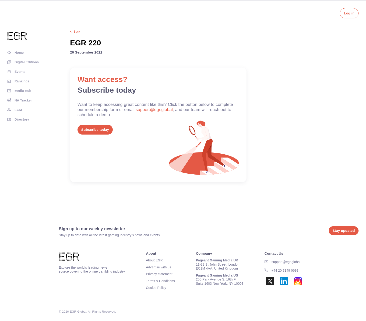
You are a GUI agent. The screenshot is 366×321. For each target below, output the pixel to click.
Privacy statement (159, 274)
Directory (21, 119)
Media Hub (22, 91)
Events (19, 72)
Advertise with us (158, 267)
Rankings (21, 81)
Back (77, 31)
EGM (18, 110)
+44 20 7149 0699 (285, 270)
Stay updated (343, 231)
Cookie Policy (156, 288)
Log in (349, 13)
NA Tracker (23, 100)
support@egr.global (154, 109)
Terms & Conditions (160, 281)
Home (19, 52)
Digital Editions (26, 62)
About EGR (154, 260)
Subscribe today (95, 130)
